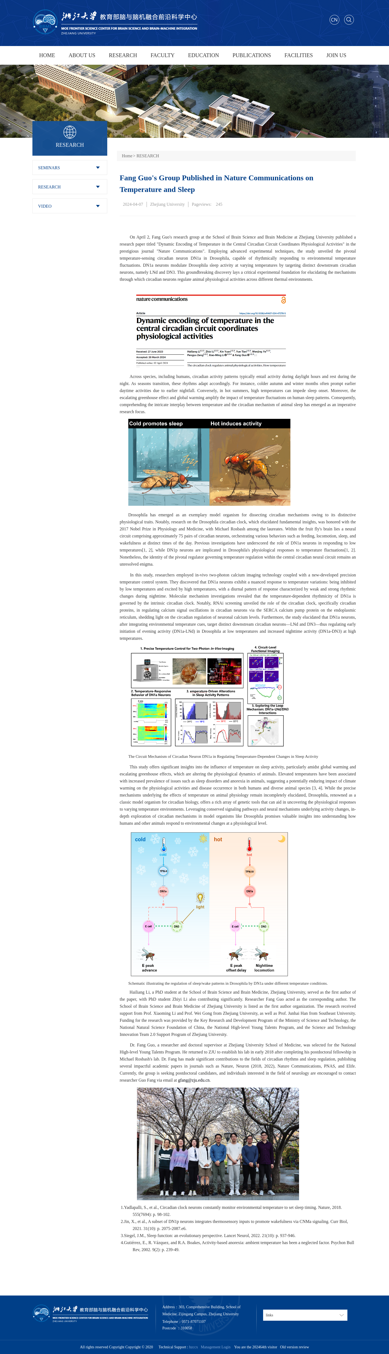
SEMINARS (49, 167)
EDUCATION (203, 55)
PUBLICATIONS (252, 55)
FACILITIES (298, 55)
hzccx (193, 1347)
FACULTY (162, 55)
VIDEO (45, 206)
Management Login (214, 1347)
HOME (47, 55)
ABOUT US (82, 55)
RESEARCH (123, 55)
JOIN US (336, 55)
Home (127, 156)
